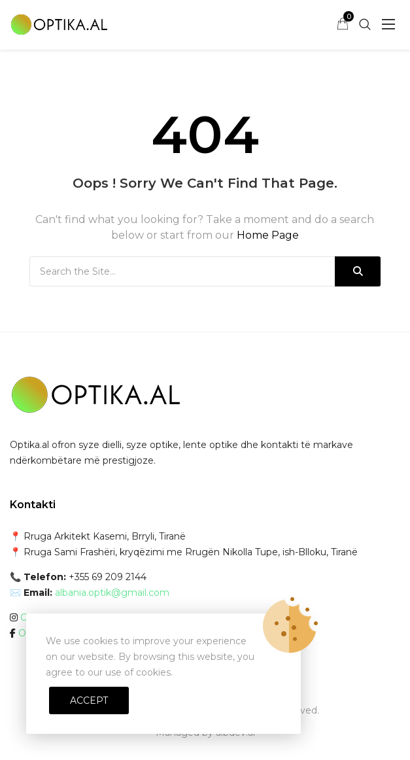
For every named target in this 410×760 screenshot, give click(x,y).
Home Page (268, 235)
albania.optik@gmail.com (112, 592)
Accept (89, 700)
